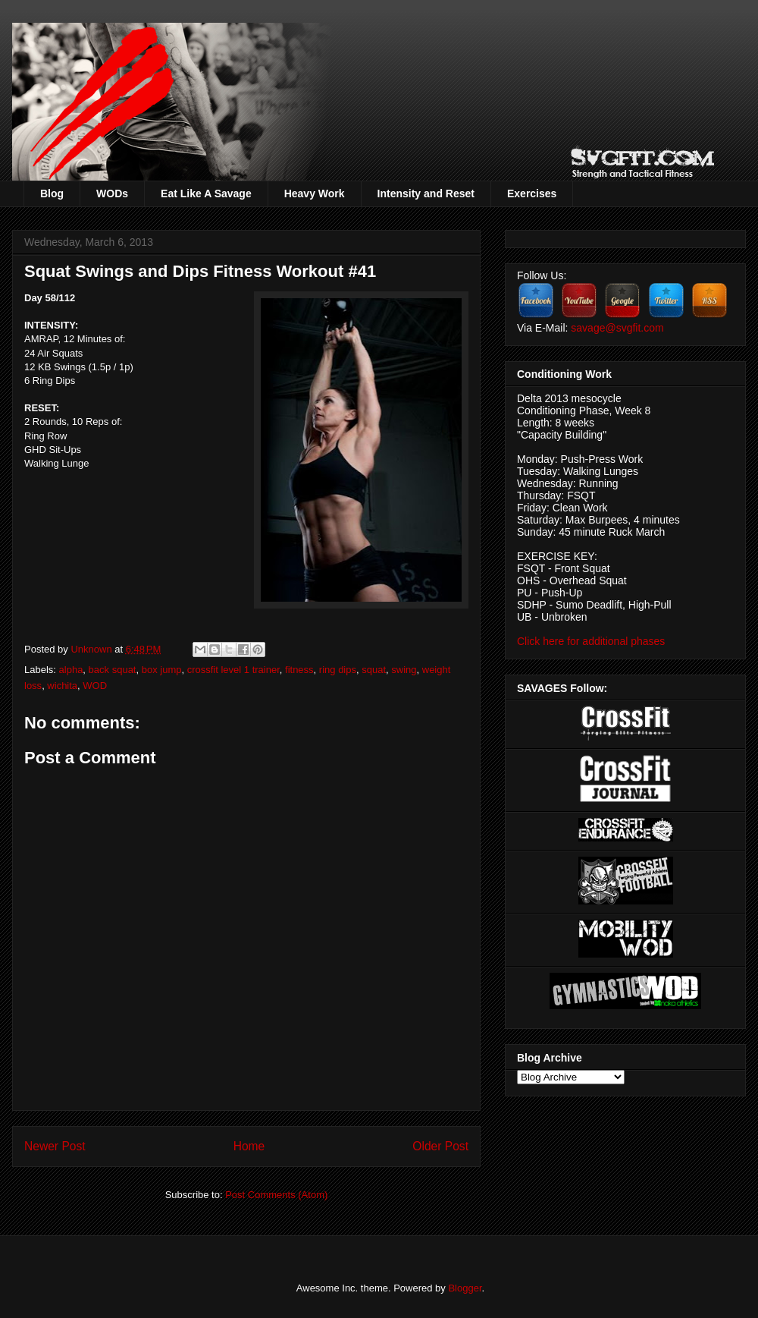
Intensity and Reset (426, 193)
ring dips (337, 669)
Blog (52, 193)
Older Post (440, 1146)
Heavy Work (314, 193)
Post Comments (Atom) (276, 1194)
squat (374, 669)
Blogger (464, 1288)
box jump (162, 669)
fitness (299, 669)
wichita (62, 685)
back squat (112, 669)
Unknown (92, 649)
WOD (95, 685)
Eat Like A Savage (206, 193)
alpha (71, 669)
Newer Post (55, 1146)
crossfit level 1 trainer (233, 669)
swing (403, 669)
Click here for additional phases (591, 641)
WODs (112, 193)
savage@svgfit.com (617, 328)
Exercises (531, 193)
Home (249, 1146)
